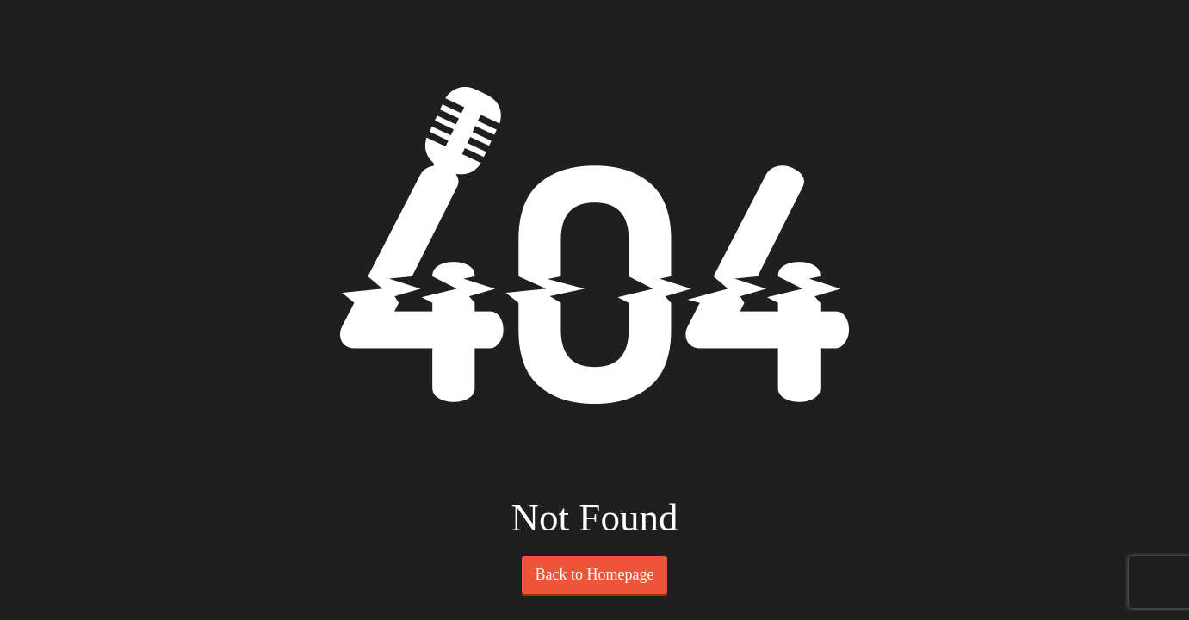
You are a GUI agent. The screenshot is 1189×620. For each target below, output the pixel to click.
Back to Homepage (595, 574)
